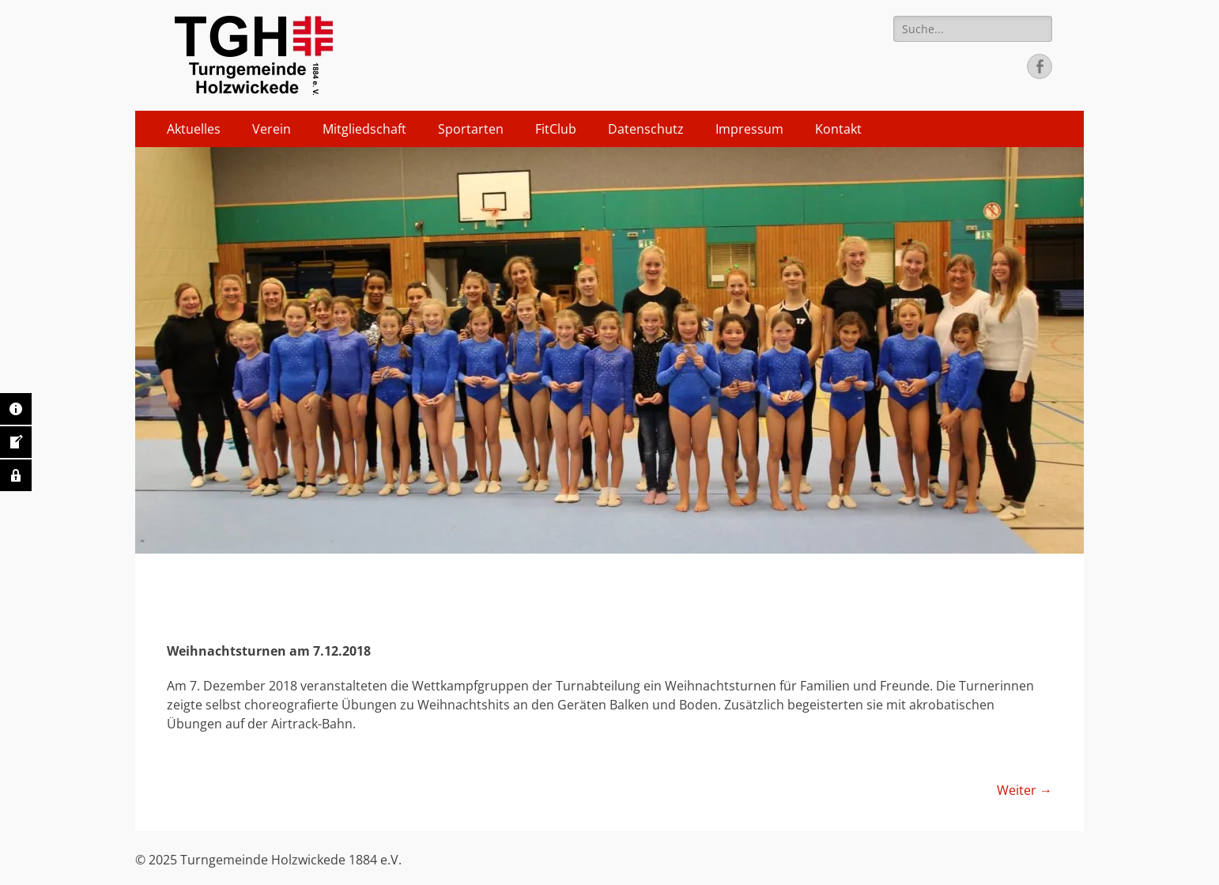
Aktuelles (194, 129)
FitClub (555, 129)
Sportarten (471, 129)
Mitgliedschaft (364, 129)
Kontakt (838, 129)
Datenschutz (646, 129)
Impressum (749, 129)
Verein (271, 129)
